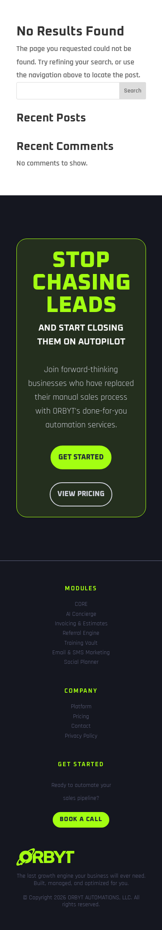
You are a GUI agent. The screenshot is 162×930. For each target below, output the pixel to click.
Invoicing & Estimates (81, 623)
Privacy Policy (81, 736)
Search (132, 91)
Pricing (81, 716)
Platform (81, 706)
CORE (81, 604)
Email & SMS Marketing (81, 652)
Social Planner (81, 662)
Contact (81, 726)
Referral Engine (81, 633)
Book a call (81, 819)
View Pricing (81, 493)
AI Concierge (81, 614)
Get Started (81, 457)
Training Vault (81, 643)
